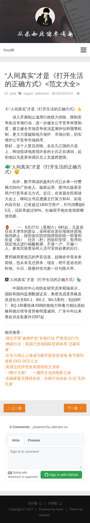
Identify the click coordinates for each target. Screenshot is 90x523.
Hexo (59, 509)
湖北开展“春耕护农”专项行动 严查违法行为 (42, 338)
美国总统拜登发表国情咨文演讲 (33, 367)
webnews (42, 93)
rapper (28, 93)
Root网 (9, 50)
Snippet (44, 515)
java (13, 93)
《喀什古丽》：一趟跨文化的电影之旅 (38, 373)
